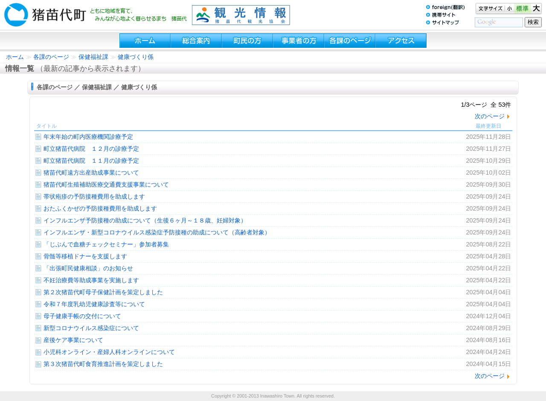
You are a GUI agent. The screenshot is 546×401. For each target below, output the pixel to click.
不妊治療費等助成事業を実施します (91, 280)
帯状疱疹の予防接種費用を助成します (94, 196)
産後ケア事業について (73, 340)
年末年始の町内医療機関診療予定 (88, 136)
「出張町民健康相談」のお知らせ (88, 268)
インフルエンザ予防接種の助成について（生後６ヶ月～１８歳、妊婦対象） (145, 220)
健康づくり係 (136, 56)
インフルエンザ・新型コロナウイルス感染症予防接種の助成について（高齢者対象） (157, 232)
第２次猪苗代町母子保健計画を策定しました (103, 292)
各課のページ (51, 56)
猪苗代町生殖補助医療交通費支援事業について (106, 184)
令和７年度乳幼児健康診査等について (94, 304)
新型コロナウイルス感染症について (91, 328)
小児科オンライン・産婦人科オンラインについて (109, 351)
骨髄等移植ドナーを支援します (85, 256)
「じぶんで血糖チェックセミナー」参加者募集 (106, 244)
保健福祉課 (93, 56)
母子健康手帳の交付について (82, 316)
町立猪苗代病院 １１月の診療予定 (91, 160)
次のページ (490, 116)
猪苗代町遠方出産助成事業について (91, 172)
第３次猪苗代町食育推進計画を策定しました (103, 363)
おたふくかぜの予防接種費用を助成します (100, 208)
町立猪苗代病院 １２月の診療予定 (91, 148)
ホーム (15, 56)
